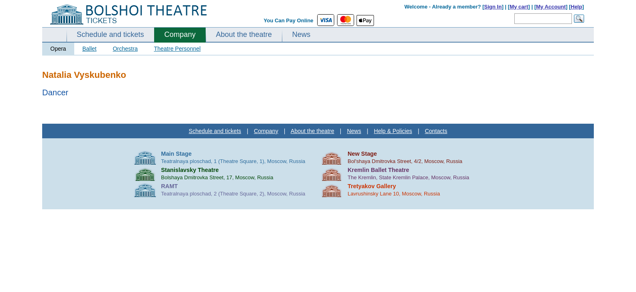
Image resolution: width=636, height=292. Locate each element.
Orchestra (125, 48)
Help (576, 7)
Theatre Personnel (177, 48)
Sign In (493, 7)
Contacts (436, 131)
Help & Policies (393, 131)
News (301, 34)
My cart (518, 7)
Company (180, 34)
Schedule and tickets (110, 34)
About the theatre (244, 34)
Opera (58, 48)
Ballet (89, 48)
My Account (551, 7)
